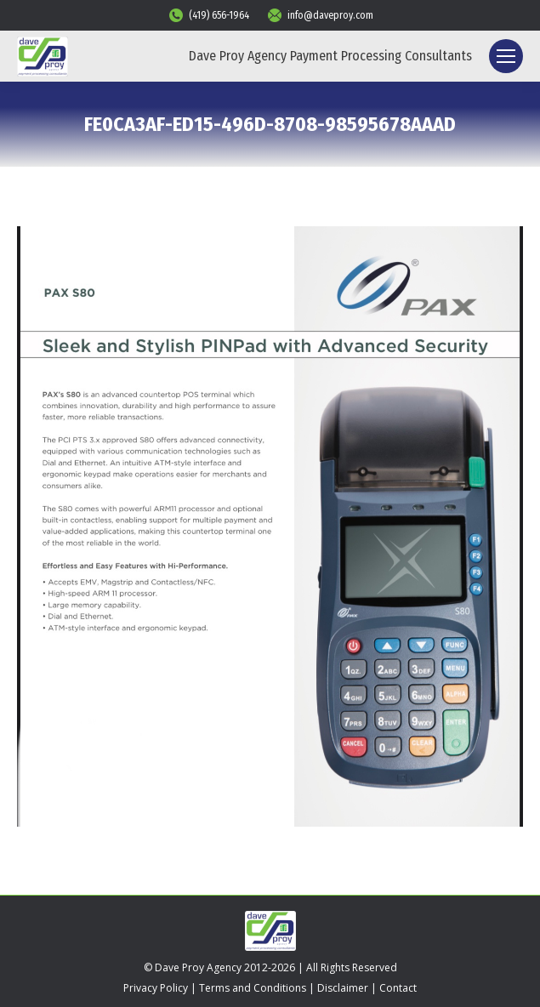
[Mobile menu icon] (506, 56)
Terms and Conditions (252, 988)
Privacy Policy (155, 988)
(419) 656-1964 (208, 15)
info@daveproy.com (319, 15)
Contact (398, 988)
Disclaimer (342, 988)
